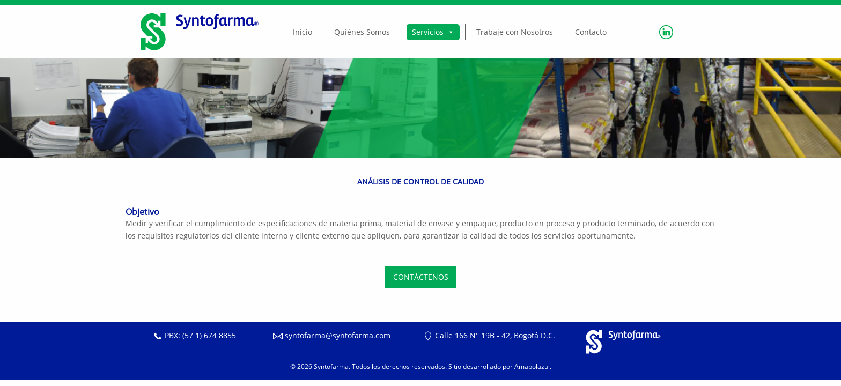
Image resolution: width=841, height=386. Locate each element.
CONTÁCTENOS (420, 277)
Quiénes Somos (362, 32)
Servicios (433, 32)
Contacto (591, 32)
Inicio (302, 32)
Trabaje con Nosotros (514, 32)
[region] (420, 108)
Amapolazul (532, 366)
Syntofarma (331, 366)
